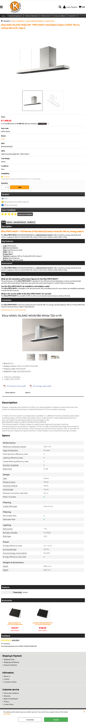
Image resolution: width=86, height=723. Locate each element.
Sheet (3, 223)
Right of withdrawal (11, 700)
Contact (7, 680)
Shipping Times (9, 661)
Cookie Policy (7, 714)
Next (83, 56)
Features (9, 223)
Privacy (6, 703)
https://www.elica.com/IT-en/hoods (13, 311)
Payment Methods (10, 666)
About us (7, 677)
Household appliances (15, 17)
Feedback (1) (31, 223)
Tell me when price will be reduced (16, 203)
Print (6, 200)
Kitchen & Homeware (31, 17)
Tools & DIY (71, 17)
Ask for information (10, 206)
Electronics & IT (46, 17)
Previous (2, 56)
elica (2, 141)
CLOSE (84, 711)
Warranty (7, 697)
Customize (30, 720)
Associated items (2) (20, 223)
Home (3, 17)
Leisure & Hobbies (59, 17)
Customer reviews (10, 683)
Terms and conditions (11, 694)
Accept (56, 720)
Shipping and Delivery (11, 663)
